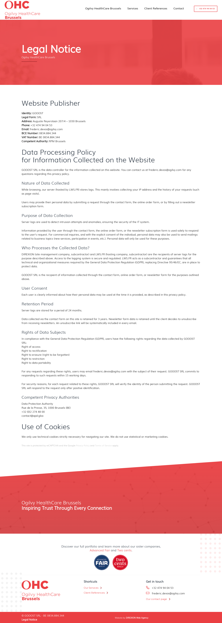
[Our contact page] (158, 599)
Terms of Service (103, 445)
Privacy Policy (83, 445)
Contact (178, 8)
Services (132, 8)
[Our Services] (92, 588)
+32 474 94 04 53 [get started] (206, 9)
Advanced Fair (100, 550)
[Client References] (96, 593)
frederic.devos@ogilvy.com (168, 593)
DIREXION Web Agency (137, 617)
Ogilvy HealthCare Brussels (103, 8)
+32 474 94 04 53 (162, 588)
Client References (155, 8)
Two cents (124, 550)
